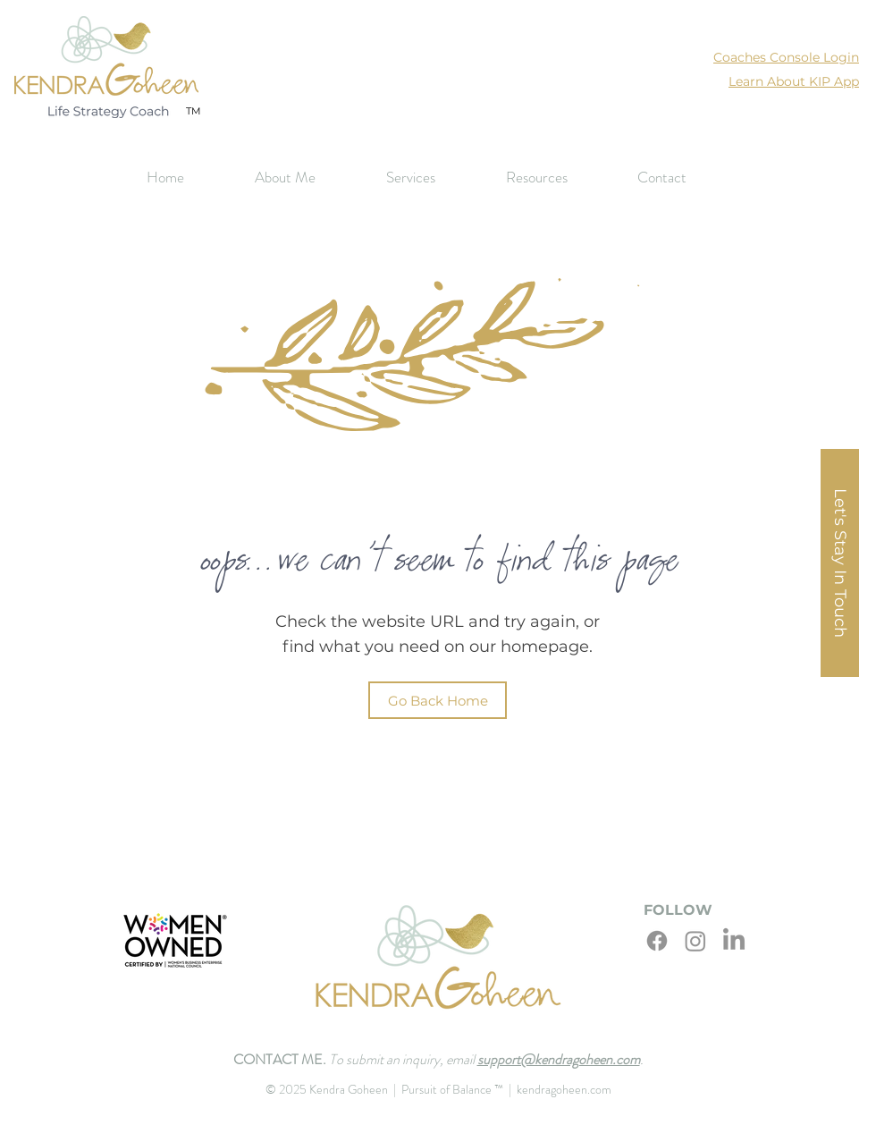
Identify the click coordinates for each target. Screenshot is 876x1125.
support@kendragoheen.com (558, 1059)
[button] (433, 177)
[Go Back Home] (437, 700)
